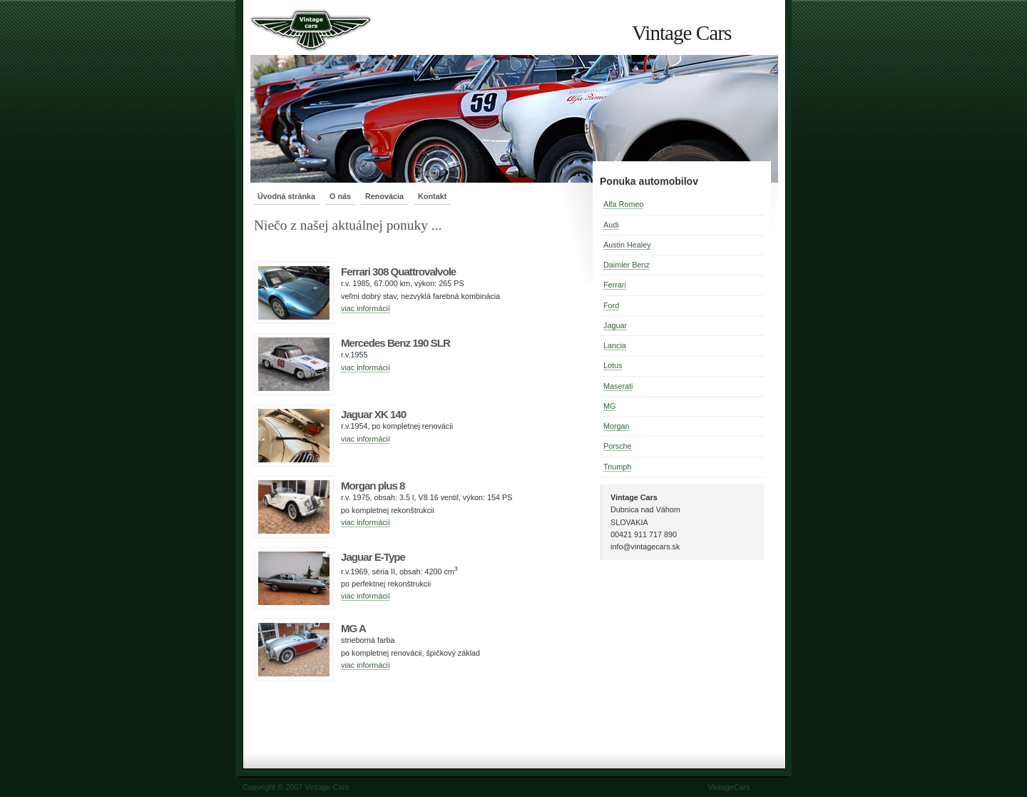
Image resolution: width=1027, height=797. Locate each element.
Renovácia (384, 196)
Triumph (617, 466)
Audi (611, 224)
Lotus (612, 365)
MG (609, 406)
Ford (611, 305)
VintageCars (728, 787)
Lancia (614, 345)
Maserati (618, 386)
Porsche (617, 446)
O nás (340, 196)
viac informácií (365, 308)
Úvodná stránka (286, 196)
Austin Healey (627, 244)
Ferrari (614, 284)
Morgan (616, 426)
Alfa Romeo (623, 204)
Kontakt (432, 196)
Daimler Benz (626, 264)
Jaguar (615, 325)
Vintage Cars (681, 32)
